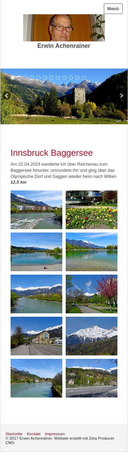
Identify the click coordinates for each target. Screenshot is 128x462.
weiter (121, 96)
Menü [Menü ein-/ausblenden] (113, 8)
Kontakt (34, 433)
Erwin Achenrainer (63, 45)
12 (84, 77)
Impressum (55, 433)
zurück (7, 96)
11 (77, 77)
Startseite (13, 433)
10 (71, 77)
